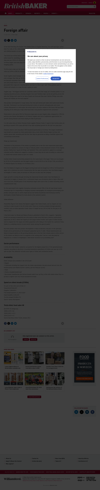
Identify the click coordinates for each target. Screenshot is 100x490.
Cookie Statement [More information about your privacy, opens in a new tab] (48, 73)
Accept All (56, 78)
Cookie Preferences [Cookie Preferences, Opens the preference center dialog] (42, 78)
